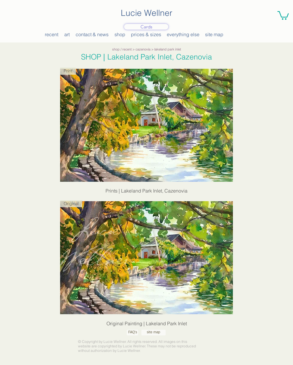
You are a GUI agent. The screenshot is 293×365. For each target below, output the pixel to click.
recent (127, 49)
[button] (283, 15)
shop (116, 49)
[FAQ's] (132, 332)
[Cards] (146, 27)
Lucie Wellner (146, 13)
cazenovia (142, 49)
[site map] (153, 332)
